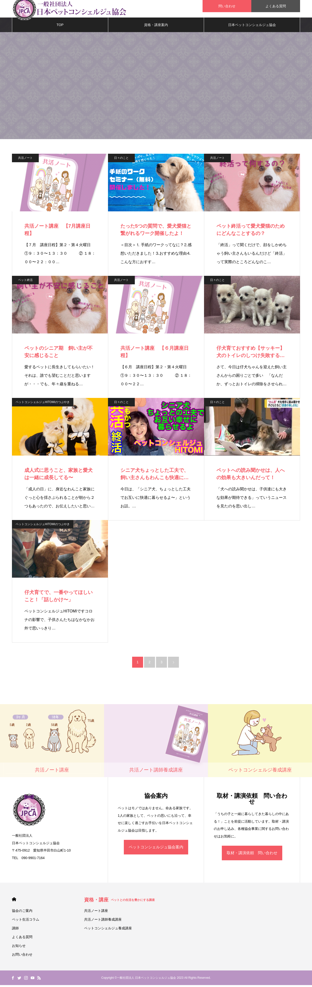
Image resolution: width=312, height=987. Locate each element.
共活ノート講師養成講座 (103, 921)
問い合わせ (226, 6)
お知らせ (19, 948)
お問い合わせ (22, 956)
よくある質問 (275, 6)
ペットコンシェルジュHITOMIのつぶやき (43, 404)
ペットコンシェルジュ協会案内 (156, 849)
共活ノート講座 (96, 913)
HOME (14, 901)
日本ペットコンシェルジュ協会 (252, 27)
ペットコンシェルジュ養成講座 (108, 930)
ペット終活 (25, 282)
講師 (15, 930)
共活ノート (25, 160)
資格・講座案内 (156, 27)
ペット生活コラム (25, 921)
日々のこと (121, 160)
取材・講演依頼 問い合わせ (252, 855)
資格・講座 (119, 901)
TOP (60, 27)
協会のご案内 (22, 913)
